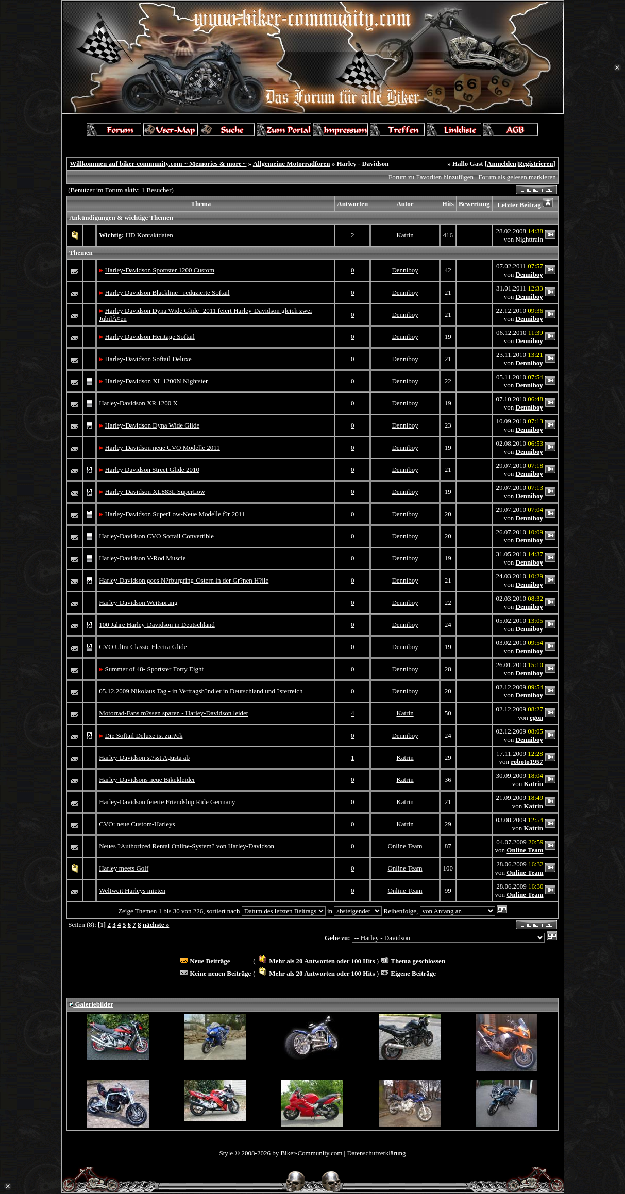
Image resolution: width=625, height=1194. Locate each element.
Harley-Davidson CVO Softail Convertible (156, 536)
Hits (448, 204)
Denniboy (405, 270)
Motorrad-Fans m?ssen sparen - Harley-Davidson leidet (173, 713)
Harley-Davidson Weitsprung (138, 602)
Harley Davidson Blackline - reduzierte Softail (167, 292)
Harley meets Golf (123, 868)
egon (536, 717)
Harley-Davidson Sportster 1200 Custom (159, 270)
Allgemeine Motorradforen (291, 163)
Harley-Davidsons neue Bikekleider (147, 779)
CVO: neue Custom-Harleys (137, 824)
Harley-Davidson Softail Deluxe (148, 359)
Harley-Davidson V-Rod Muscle (142, 558)
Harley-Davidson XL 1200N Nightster (156, 381)
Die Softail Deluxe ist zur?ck (143, 735)
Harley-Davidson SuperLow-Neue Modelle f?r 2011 (175, 514)
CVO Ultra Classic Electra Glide (143, 647)
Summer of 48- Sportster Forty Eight (154, 669)
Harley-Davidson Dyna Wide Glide (152, 425)
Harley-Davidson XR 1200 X (138, 403)
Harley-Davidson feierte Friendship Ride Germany (167, 802)
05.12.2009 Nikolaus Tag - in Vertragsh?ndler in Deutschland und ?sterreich (200, 691)
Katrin (404, 713)
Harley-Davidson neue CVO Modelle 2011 (162, 447)
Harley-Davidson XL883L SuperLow (155, 492)
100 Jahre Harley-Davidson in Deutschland (157, 624)
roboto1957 (527, 761)
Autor (404, 204)
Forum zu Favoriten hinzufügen (431, 177)
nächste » (156, 924)
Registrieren (535, 163)
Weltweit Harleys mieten (132, 890)
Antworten (352, 204)
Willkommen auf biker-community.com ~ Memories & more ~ (158, 163)
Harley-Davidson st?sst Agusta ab (144, 757)
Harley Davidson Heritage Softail (149, 336)
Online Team (404, 846)
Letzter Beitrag (519, 205)
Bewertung (474, 204)
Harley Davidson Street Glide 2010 (152, 469)
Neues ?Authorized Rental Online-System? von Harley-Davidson (186, 846)
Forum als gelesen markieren (517, 177)
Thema (201, 204)
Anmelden (501, 163)
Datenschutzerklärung (376, 1153)
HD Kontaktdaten (149, 235)
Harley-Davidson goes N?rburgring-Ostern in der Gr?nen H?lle (183, 580)
